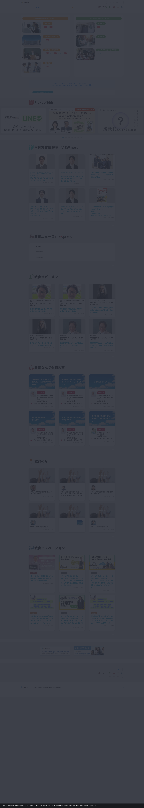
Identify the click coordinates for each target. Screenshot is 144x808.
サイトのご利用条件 (55, 2)
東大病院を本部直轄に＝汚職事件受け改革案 (58, 263)
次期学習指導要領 (49, 27)
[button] (63, 148)
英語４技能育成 (59, 58)
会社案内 (121, 797)
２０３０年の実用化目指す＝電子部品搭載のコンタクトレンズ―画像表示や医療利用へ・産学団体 (74, 258)
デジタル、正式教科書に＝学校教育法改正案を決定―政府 (62, 268)
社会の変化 (47, 29)
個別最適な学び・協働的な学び (106, 62)
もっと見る (103, 235)
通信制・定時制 (62, 48)
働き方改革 (47, 40)
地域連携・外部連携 (49, 48)
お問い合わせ (100, 2)
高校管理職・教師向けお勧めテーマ (71, 11)
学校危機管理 (47, 44)
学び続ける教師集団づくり (51, 46)
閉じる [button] (138, 805)
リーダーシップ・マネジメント (106, 46)
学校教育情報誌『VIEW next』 (38, 11)
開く (107, 2)
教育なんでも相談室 (92, 6)
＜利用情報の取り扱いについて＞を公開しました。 (77, 102)
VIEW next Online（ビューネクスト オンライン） (28, 780)
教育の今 (104, 6)
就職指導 (46, 76)
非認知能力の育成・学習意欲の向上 (107, 58)
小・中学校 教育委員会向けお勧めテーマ (105, 11)
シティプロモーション (103, 44)
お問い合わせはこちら (89, 95)
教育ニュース (60, 6)
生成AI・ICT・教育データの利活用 (54, 65)
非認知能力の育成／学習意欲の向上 (54, 67)
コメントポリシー (69, 2)
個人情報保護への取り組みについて (107, 797)
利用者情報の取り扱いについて (85, 2)
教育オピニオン (77, 6)
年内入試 (53, 76)
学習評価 (46, 58)
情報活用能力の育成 (103, 60)
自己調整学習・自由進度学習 (52, 63)
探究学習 (46, 60)
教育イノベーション (118, 6)
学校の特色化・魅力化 (50, 42)
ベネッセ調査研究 (102, 29)
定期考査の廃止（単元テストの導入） (55, 56)
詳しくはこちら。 (102, 805)
